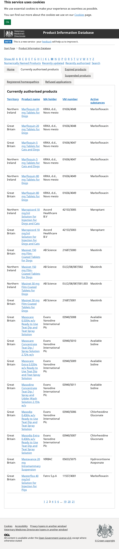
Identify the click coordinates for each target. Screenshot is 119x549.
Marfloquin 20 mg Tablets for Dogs (31, 112)
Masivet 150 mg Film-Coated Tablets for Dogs (31, 255)
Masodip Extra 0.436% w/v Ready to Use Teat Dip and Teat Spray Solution (30, 444)
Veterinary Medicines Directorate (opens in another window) (36, 529)
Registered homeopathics (23, 82)
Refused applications (58, 82)
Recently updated (53, 63)
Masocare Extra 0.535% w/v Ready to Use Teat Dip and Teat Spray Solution (31, 369)
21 (73, 501)
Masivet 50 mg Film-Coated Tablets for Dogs (30, 289)
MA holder (50, 99)
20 (69, 501)
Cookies (79, 15)
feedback (47, 41)
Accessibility (21, 526)
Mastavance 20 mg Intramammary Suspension (31, 464)
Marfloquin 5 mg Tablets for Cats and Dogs (31, 146)
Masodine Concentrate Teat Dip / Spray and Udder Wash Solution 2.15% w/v (31, 395)
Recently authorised (77, 63)
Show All (9, 59)
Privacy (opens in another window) (48, 526)
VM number (70, 99)
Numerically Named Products (22, 63)
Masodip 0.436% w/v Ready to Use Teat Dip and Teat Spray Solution (30, 420)
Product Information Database (68, 32)
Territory (13, 99)
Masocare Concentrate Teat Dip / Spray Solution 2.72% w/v (31, 347)
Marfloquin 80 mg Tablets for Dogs (31, 179)
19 (65, 501)
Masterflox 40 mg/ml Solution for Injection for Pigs (30, 483)
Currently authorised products (40, 69)
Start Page (9, 48)
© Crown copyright (105, 540)
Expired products (75, 69)
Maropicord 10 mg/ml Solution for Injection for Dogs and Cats (31, 216)
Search (96, 63)
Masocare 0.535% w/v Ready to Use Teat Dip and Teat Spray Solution (30, 325)
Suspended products (78, 75)
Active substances (97, 101)
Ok (7, 22)
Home (10, 69)
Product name (31, 99)
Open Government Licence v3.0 (55, 537)
